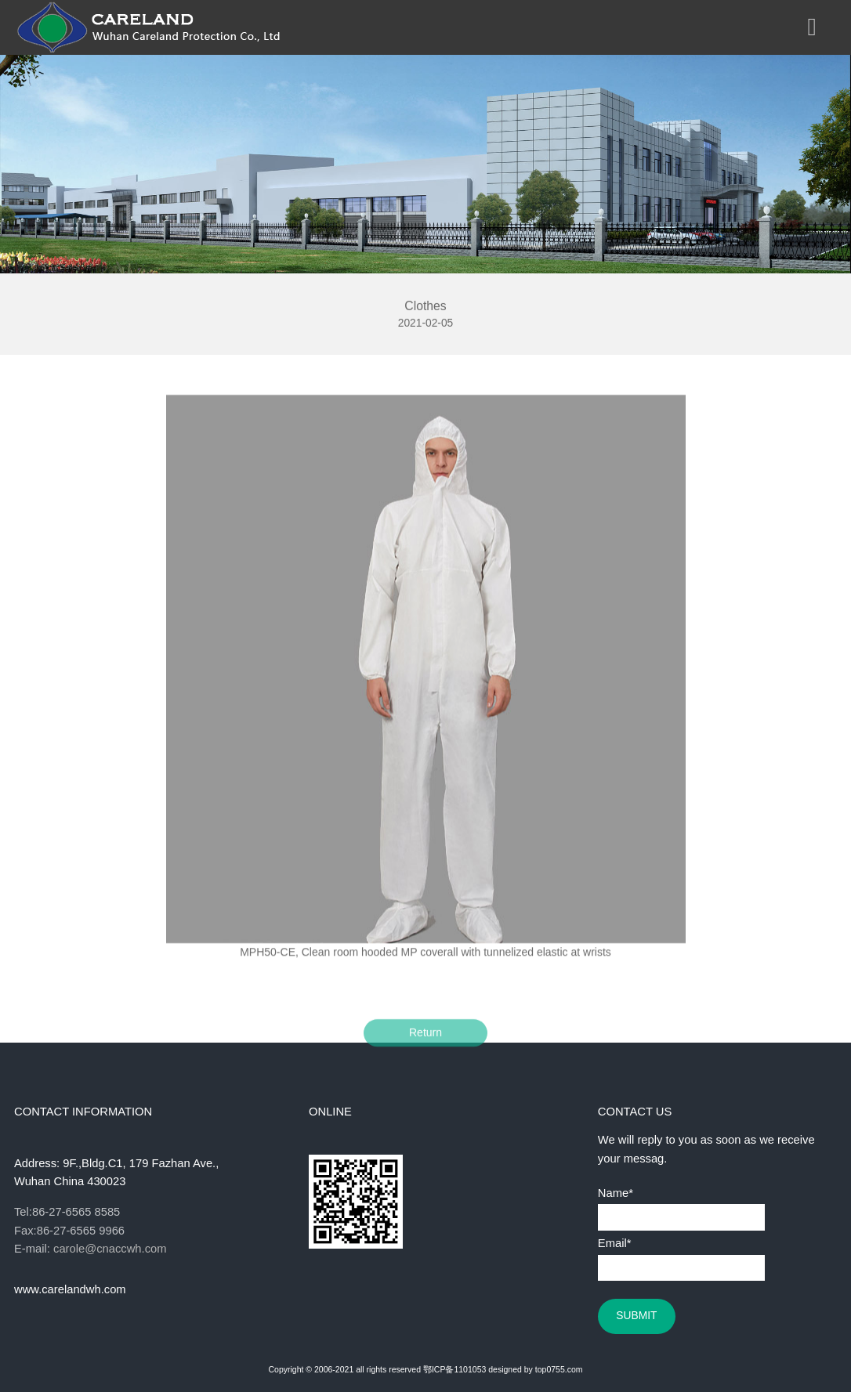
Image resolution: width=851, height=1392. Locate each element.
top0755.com (559, 1369)
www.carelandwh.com (70, 1289)
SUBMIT (636, 1315)
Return (425, 1040)
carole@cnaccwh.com (110, 1248)
